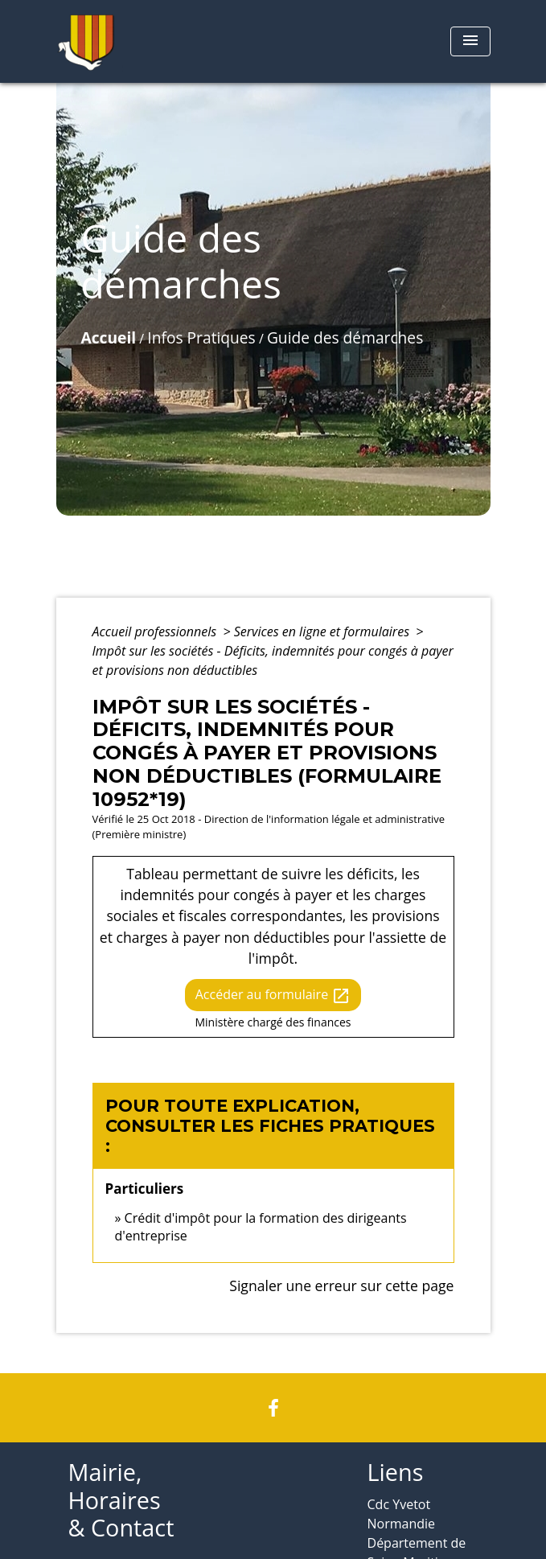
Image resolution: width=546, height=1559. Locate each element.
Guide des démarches (345, 337)
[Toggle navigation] (470, 41)
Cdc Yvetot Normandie (401, 1513)
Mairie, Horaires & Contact (121, 1500)
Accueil (109, 337)
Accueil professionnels (156, 631)
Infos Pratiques (201, 337)
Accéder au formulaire (273, 995)
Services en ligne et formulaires (323, 631)
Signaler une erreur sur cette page (341, 1285)
